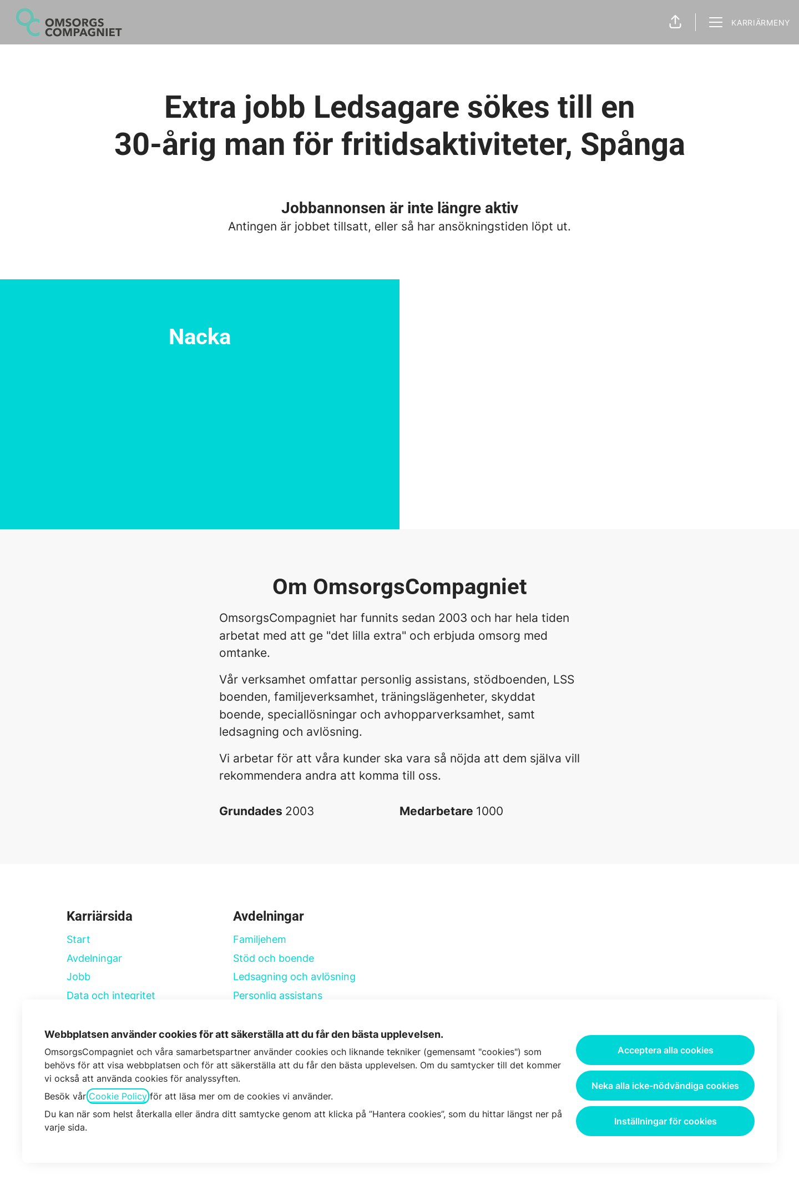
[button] (675, 22)
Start (78, 939)
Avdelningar (94, 958)
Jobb (78, 976)
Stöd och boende (273, 958)
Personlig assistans (277, 995)
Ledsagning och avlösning (294, 976)
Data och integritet (111, 995)
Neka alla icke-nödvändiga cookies (665, 1085)
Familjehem (259, 939)
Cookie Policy (118, 1096)
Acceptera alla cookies (666, 1050)
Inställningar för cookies (665, 1121)
